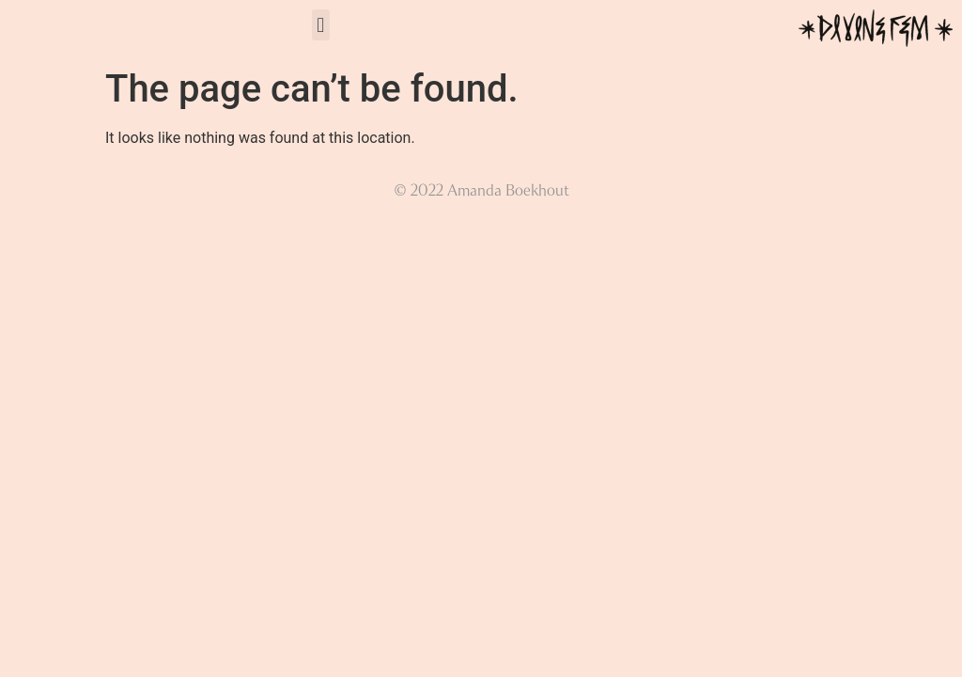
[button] (321, 24)
